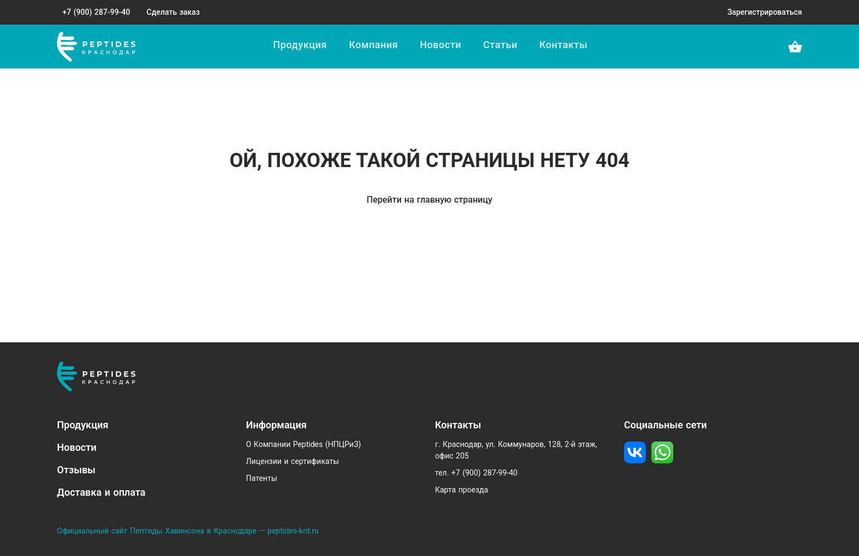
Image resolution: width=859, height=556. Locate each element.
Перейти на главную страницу (429, 199)
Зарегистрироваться (765, 12)
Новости (440, 44)
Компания (373, 44)
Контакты (563, 44)
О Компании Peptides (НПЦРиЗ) (303, 444)
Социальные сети (665, 425)
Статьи (500, 44)
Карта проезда (461, 489)
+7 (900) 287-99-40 (96, 12)
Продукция (300, 44)
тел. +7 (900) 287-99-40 (476, 472)
